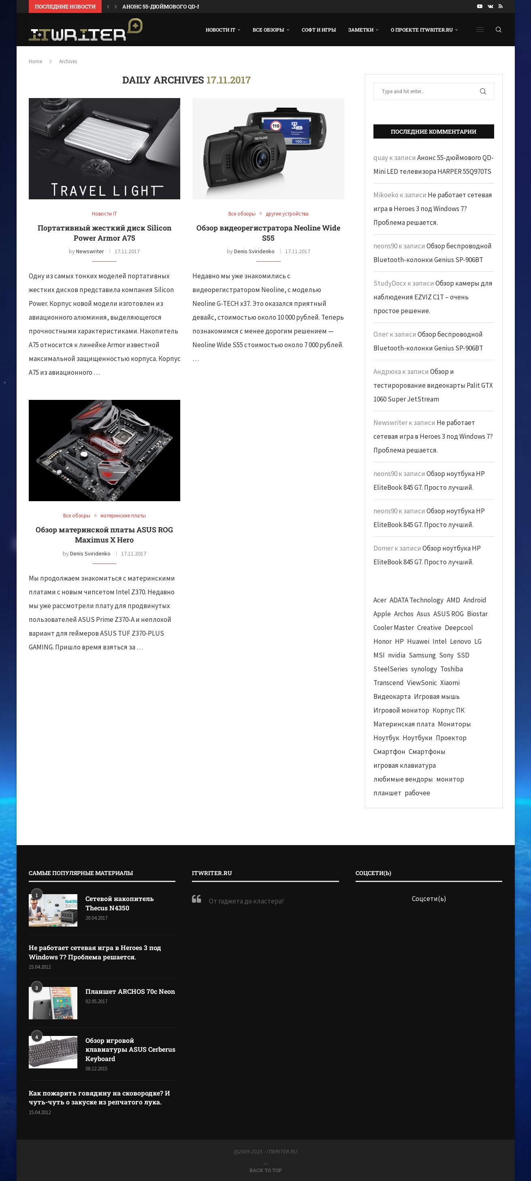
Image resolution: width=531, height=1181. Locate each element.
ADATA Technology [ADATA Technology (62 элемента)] (417, 600)
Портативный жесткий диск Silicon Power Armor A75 (104, 233)
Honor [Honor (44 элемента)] (382, 641)
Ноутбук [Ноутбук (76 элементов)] (386, 737)
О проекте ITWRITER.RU (422, 29)
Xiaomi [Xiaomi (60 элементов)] (450, 682)
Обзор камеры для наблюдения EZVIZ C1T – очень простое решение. (433, 297)
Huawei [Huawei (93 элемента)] (418, 641)
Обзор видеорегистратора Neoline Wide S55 (268, 233)
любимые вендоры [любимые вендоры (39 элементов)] (403, 779)
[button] (108, 6)
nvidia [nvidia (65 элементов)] (396, 655)
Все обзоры (268, 29)
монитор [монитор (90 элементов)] (450, 779)
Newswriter (90, 251)
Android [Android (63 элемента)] (474, 600)
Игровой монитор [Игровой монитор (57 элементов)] (401, 710)
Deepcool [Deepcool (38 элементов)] (459, 627)
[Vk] (490, 6)
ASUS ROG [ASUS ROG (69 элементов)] (448, 613)
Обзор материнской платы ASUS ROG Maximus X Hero (104, 535)
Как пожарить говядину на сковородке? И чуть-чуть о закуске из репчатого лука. (99, 1097)
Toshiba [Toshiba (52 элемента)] (451, 668)
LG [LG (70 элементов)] (478, 641)
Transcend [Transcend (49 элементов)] (388, 682)
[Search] (499, 29)
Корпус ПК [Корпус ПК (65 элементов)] (449, 710)
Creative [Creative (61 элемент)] (429, 627)
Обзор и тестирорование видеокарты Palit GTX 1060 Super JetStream (433, 385)
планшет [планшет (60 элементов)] (387, 792)
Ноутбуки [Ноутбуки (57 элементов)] (418, 737)
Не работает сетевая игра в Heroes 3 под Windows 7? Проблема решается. (432, 208)
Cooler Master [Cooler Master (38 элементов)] (393, 627)
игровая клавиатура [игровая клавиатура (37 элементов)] (404, 765)
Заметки (360, 29)
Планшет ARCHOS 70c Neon (130, 991)
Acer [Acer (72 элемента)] (379, 600)
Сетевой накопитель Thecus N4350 (119, 903)
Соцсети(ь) (429, 898)
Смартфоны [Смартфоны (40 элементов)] (427, 751)
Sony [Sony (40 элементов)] (446, 655)
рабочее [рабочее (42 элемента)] (417, 792)
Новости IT (220, 29)
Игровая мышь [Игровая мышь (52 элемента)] (437, 696)
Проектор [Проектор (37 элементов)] (451, 737)
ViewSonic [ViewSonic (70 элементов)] (422, 682)
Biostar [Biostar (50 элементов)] (477, 613)
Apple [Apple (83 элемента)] (382, 613)
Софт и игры (319, 29)
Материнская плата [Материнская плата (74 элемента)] (404, 724)
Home (35, 61)
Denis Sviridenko (254, 251)
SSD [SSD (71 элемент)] (463, 655)
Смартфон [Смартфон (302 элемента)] (389, 751)
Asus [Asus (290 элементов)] (423, 613)
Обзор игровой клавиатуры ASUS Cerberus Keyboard (130, 1049)
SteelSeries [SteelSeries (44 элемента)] (390, 668)
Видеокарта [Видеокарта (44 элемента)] (392, 696)
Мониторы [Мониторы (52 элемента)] (454, 724)
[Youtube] (479, 6)
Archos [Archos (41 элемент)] (404, 613)
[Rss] (501, 6)
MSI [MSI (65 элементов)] (379, 655)
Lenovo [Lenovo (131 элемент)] (460, 641)
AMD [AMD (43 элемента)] (453, 600)
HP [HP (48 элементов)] (399, 641)
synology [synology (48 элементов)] (424, 668)
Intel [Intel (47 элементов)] (440, 641)
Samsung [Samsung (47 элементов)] (422, 655)
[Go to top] (266, 1169)
